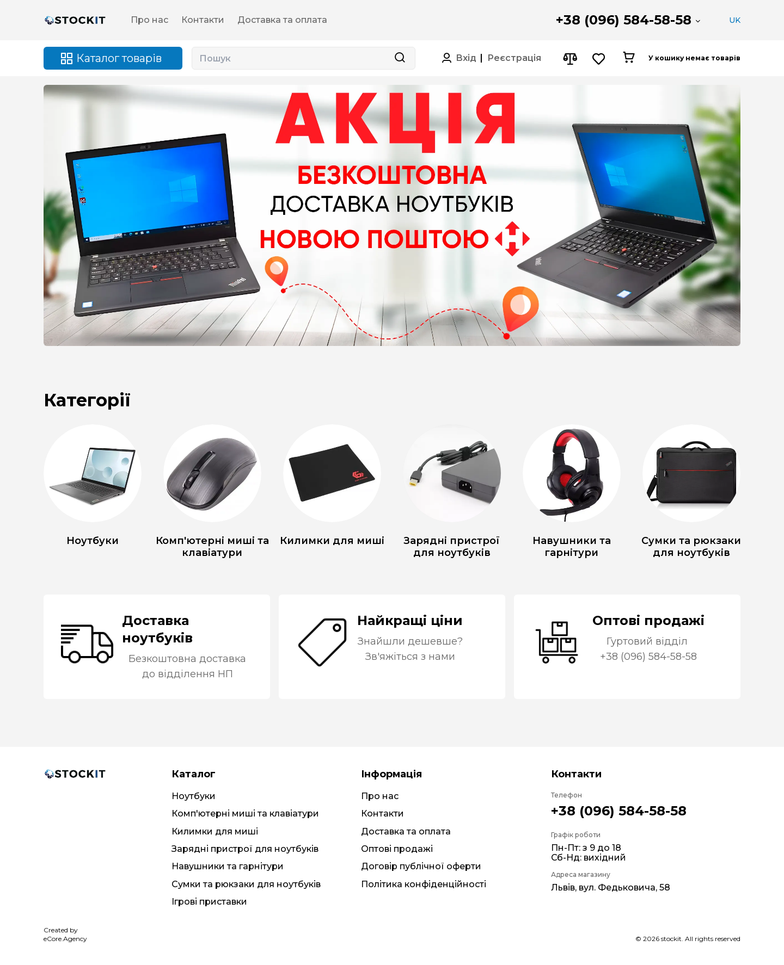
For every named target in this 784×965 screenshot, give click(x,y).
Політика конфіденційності (423, 884)
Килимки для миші (214, 831)
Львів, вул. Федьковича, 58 (610, 887)
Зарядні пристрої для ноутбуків (244, 849)
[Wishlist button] (599, 58)
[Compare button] (569, 58)
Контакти (382, 813)
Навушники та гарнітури (227, 866)
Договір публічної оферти (421, 866)
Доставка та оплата (406, 831)
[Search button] (399, 58)
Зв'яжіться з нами (410, 657)
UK (734, 20)
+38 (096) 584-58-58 (623, 20)
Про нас (380, 796)
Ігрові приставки (209, 901)
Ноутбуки (193, 796)
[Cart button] (628, 58)
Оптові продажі (397, 849)
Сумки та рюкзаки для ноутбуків (246, 884)
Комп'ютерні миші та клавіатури (245, 813)
